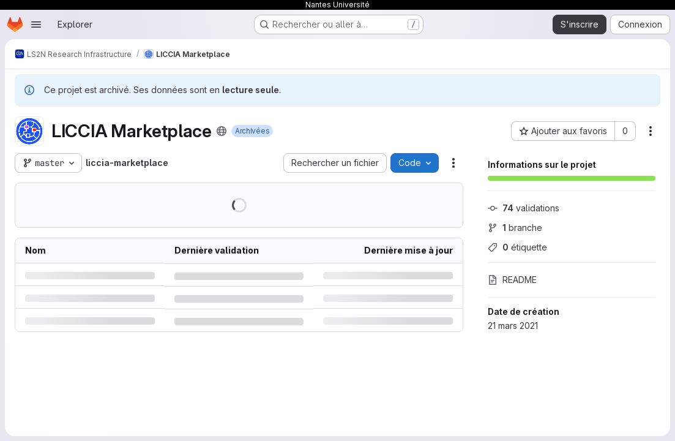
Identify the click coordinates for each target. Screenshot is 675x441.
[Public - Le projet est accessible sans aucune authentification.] (221, 131)
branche (515, 227)
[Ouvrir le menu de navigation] (36, 24)
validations (523, 208)
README (512, 279)
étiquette (517, 247)
